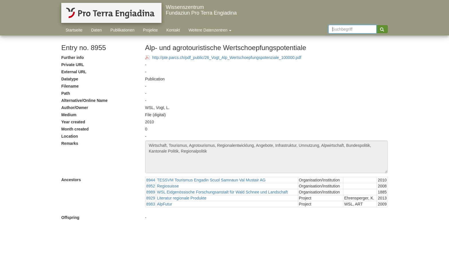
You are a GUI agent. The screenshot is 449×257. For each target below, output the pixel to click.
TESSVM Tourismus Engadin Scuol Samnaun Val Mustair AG (211, 180)
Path (65, 93)
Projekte (150, 30)
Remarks (69, 143)
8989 (150, 192)
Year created (73, 122)
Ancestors (71, 179)
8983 (150, 204)
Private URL (72, 64)
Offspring (70, 217)
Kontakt (173, 30)
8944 (150, 180)
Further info (72, 57)
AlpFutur (164, 204)
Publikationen (123, 30)
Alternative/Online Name (84, 100)
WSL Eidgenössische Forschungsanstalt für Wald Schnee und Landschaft (222, 192)
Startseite (74, 30)
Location (69, 136)
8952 (150, 186)
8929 (150, 198)
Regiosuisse (168, 186)
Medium (68, 114)
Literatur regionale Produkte (181, 198)
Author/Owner (74, 107)
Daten (96, 30)
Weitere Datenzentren (209, 30)
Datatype (69, 79)
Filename (70, 86)
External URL (73, 72)
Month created (75, 129)
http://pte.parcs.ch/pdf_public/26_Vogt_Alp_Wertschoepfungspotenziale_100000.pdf (226, 57)
